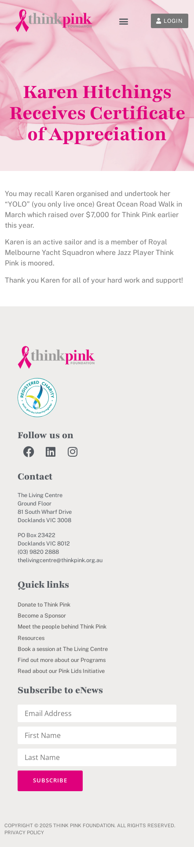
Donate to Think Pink (44, 604)
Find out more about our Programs (62, 660)
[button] (123, 21)
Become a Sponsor (42, 615)
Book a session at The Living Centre (63, 649)
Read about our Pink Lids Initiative (61, 671)
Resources (31, 638)
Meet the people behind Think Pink (62, 626)
